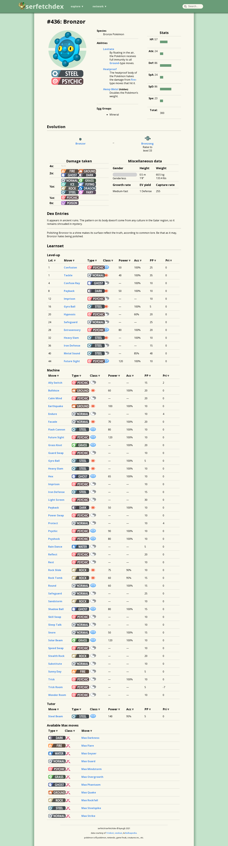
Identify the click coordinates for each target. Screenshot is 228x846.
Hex (50, 476)
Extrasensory (72, 330)
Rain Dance (55, 546)
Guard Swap (56, 453)
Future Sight (72, 361)
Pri (167, 260)
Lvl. (50, 260)
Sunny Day (54, 671)
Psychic (52, 531)
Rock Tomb (55, 578)
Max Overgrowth (92, 777)
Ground (114, 63)
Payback (69, 291)
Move (68, 260)
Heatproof (110, 69)
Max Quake (88, 792)
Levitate (108, 49)
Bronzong (147, 143)
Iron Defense (72, 345)
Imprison (69, 298)
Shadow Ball (56, 609)
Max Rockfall (89, 800)
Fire (133, 79)
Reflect (52, 554)
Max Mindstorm (91, 769)
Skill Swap (54, 617)
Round (52, 585)
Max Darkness (90, 738)
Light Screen (56, 500)
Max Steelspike (91, 808)
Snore (52, 632)
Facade (52, 421)
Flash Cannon (56, 429)
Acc (136, 260)
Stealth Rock (56, 656)
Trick (51, 679)
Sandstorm (55, 601)
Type (90, 260)
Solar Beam (55, 640)
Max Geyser (88, 753)
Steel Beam (55, 716)
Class (107, 260)
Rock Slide (54, 570)
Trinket (110, 833)
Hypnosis (69, 314)
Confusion (70, 267)
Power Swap (56, 515)
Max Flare (87, 745)
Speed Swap (56, 648)
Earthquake (55, 406)
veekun (118, 833)
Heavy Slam (71, 338)
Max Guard (88, 761)
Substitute (55, 663)
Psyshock (54, 539)
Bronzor (81, 143)
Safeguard (70, 322)
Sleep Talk (55, 624)
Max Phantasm (91, 784)
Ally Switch (55, 382)
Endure (52, 414)
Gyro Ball (69, 306)
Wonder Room (57, 695)
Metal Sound (72, 353)
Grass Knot (55, 445)
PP (152, 260)
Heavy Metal (110, 89)
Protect (53, 523)
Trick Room (55, 687)
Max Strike (88, 816)
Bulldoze (53, 390)
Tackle (68, 275)
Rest (51, 562)
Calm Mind (55, 398)
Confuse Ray (72, 283)
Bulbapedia (131, 833)
